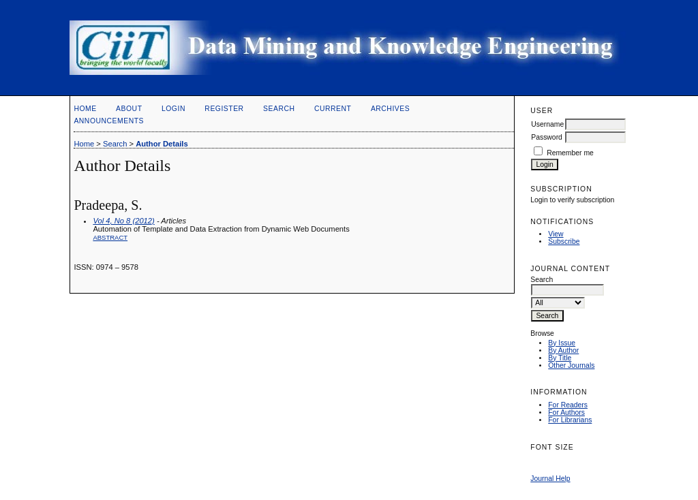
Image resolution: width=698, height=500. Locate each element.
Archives (390, 108)
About (129, 108)
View (555, 234)
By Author (563, 350)
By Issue (561, 343)
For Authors (566, 412)
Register (223, 108)
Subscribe (563, 241)
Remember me (570, 153)
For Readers (568, 405)
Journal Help (550, 478)
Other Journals (571, 365)
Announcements (109, 121)
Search (278, 108)
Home (85, 108)
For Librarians (570, 420)
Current (332, 108)
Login (173, 108)
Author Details (161, 144)
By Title (559, 358)
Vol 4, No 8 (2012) (123, 221)
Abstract (110, 237)
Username (547, 124)
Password (546, 137)
